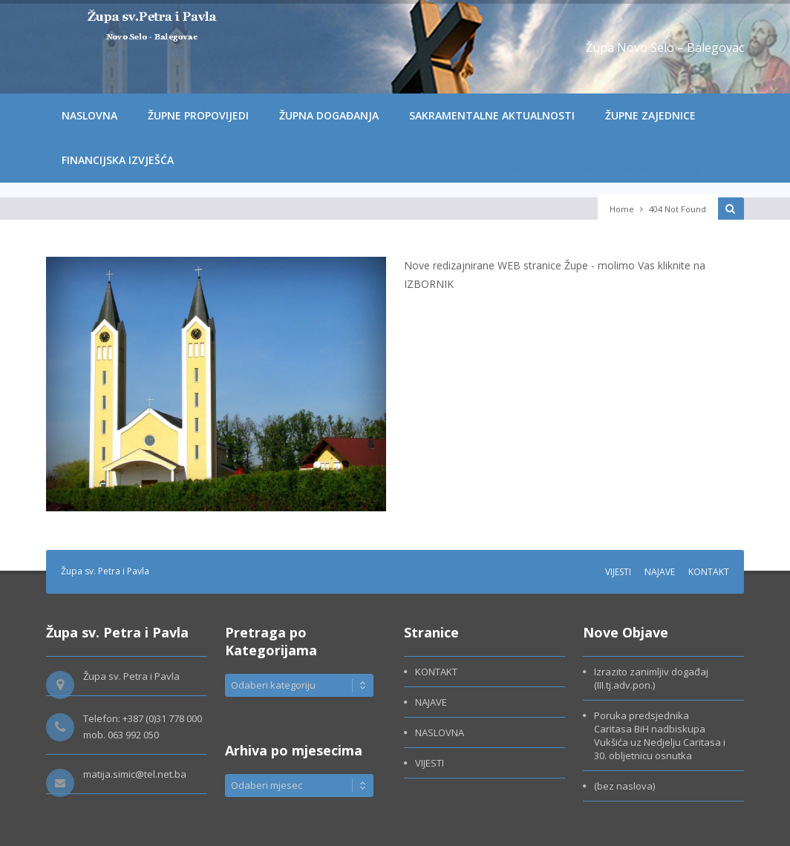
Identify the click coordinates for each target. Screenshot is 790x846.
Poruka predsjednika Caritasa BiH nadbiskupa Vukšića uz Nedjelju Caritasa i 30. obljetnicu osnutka (659, 735)
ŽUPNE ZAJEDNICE (650, 115)
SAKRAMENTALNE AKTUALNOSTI (492, 115)
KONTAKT (708, 571)
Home (622, 208)
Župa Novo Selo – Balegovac (665, 47)
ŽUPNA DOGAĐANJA (329, 115)
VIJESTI (618, 571)
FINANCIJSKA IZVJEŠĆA (118, 160)
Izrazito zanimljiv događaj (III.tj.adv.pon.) (652, 678)
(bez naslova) (624, 786)
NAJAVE (659, 571)
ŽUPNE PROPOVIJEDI (198, 115)
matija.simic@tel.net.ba (134, 774)
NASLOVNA (89, 115)
